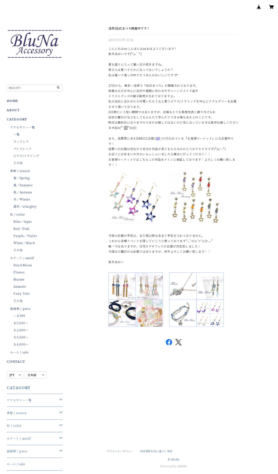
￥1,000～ (20, 323)
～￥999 (19, 316)
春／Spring (21, 178)
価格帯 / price (20, 309)
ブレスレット (22, 149)
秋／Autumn (22, 192)
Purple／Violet (25, 236)
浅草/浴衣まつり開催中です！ (129, 28)
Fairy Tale (21, 294)
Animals (19, 287)
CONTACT (16, 362)
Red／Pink (21, 229)
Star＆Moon (22, 265)
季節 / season (20, 171)
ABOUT (13, 110)
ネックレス (21, 142)
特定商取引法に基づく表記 (156, 451)
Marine (19, 279)
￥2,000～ (21, 330)
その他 (18, 163)
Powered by (173, 466)
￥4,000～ (21, 344)
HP (158, 138)
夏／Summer (22, 185)
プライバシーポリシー (120, 451)
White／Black (24, 243)
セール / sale (19, 352)
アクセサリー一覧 (22, 127)
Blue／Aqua (22, 222)
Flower (19, 272)
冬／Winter (21, 199)
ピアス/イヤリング (26, 156)
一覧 (16, 134)
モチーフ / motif (22, 258)
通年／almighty (25, 207)
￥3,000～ (21, 337)
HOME (12, 101)
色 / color (17, 214)
